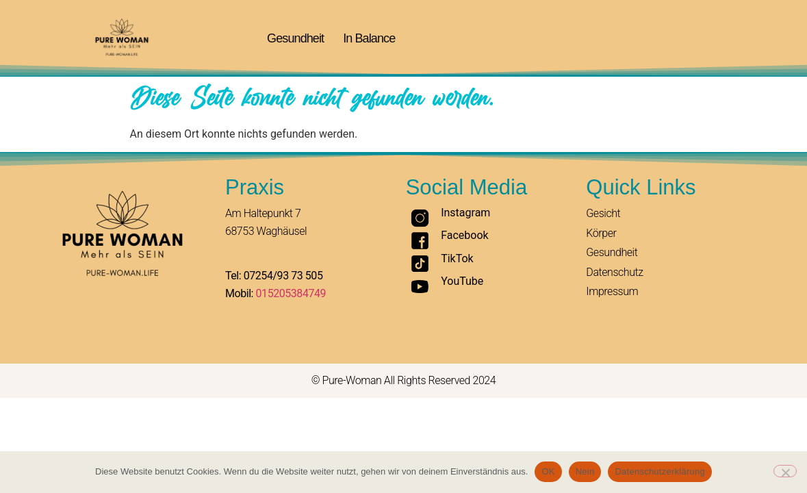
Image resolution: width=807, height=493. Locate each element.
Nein (585, 471)
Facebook (464, 235)
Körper (601, 233)
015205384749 (291, 293)
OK (547, 471)
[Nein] (785, 471)
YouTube (462, 281)
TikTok (457, 258)
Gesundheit (295, 38)
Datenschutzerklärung (659, 471)
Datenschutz (614, 272)
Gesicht (603, 213)
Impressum (612, 291)
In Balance (369, 38)
